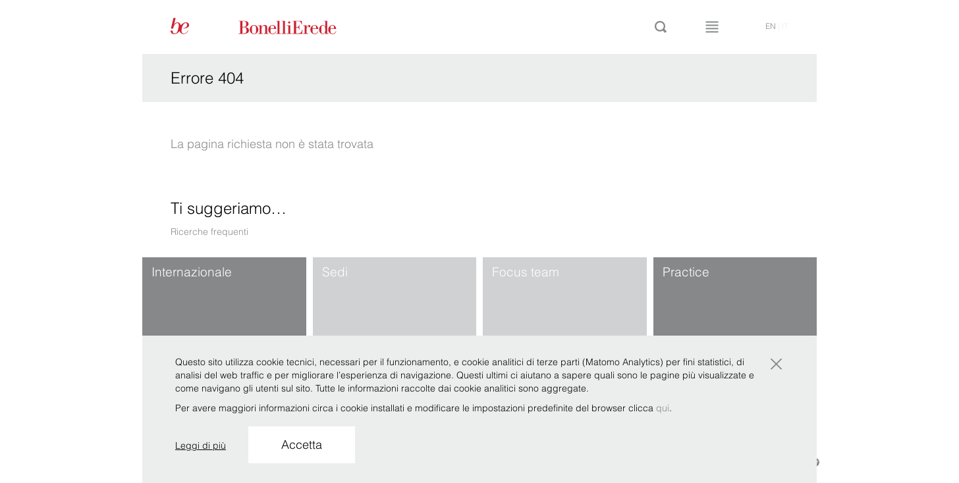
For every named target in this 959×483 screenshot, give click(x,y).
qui (662, 408)
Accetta (301, 444)
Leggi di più (200, 445)
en (770, 26)
